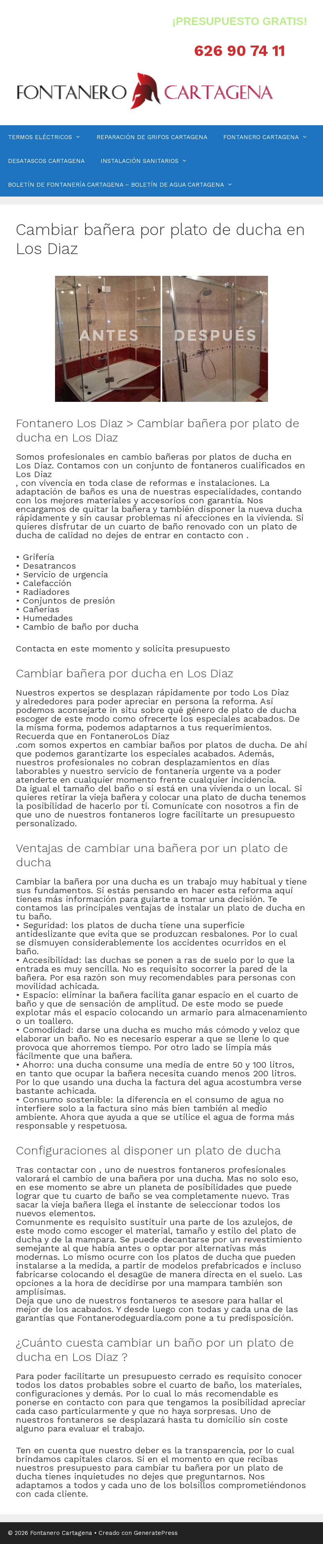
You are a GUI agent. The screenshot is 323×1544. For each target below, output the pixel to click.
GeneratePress (156, 1532)
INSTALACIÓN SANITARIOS (148, 161)
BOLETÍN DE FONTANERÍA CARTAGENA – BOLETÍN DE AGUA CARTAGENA (124, 185)
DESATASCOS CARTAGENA (46, 160)
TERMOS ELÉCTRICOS (48, 137)
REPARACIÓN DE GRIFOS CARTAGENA (152, 137)
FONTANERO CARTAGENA (269, 137)
